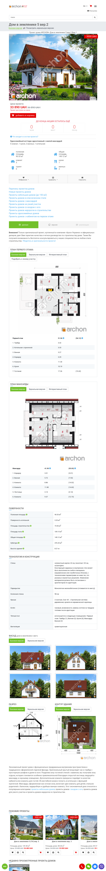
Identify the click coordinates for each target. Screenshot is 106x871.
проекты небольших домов (43, 789)
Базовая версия (15, 28)
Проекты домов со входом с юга (24, 207)
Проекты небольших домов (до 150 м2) (28, 195)
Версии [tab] (53, 224)
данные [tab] (23, 224)
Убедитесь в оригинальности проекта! (39, 241)
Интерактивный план (58, 255)
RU (85, 6)
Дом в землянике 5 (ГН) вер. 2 (26, 841)
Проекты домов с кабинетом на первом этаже (31, 216)
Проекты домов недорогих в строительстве (30, 210)
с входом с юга (76, 789)
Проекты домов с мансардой (23, 201)
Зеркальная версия (37, 255)
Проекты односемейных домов (24, 213)
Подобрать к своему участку (24, 259)
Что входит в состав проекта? (24, 137)
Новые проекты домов (20, 192)
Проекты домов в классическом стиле (27, 198)
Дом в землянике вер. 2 (62, 841)
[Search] (53, 17)
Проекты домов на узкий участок (25, 204)
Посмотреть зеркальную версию (40, 28)
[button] (82, 866)
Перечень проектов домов (21, 189)
